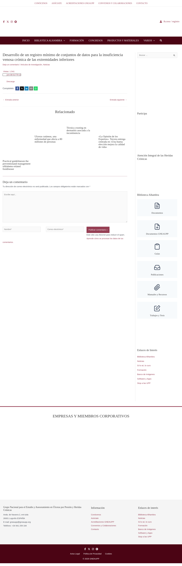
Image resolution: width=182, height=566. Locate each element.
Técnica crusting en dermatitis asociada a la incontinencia (79, 130)
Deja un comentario (11, 64)
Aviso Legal (76, 556)
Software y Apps (144, 381)
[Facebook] (4, 22)
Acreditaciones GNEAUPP (102, 524)
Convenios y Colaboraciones (103, 528)
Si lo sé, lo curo (144, 368)
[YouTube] (15, 22)
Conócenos (96, 517)
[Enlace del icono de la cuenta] (169, 21)
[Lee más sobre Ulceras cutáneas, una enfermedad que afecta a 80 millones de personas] (49, 125)
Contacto (95, 532)
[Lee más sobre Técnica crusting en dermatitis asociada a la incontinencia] (81, 121)
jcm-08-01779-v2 (14, 75)
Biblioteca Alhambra (146, 359)
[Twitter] (8, 22)
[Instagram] (12, 22)
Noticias (48, 64)
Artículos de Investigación (32, 64)
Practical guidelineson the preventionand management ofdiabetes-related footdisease (16, 165)
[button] (63, 40)
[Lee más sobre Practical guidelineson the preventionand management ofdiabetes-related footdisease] (17, 137)
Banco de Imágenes (146, 377)
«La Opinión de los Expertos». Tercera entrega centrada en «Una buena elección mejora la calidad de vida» (112, 142)
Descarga (11, 81)
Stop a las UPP (144, 386)
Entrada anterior (11, 100)
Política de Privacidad (92, 556)
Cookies (107, 556)
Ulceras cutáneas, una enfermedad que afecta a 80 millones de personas (47, 139)
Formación (142, 372)
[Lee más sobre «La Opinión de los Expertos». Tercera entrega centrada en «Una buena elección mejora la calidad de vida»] (112, 125)
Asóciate (95, 521)
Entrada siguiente (118, 100)
